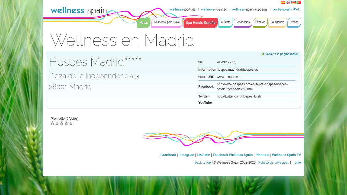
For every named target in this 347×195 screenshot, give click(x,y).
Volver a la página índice (281, 54)
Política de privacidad (273, 162)
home (296, 162)
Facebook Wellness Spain (233, 155)
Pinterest (262, 155)
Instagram (186, 155)
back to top (203, 162)
